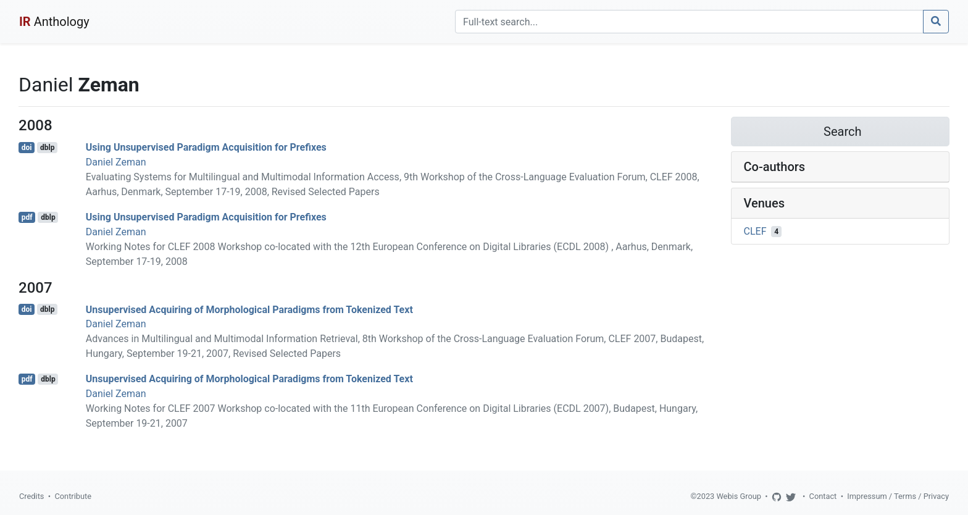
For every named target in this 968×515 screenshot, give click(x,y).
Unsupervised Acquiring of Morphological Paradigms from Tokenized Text (249, 309)
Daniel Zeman (116, 162)
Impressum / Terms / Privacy (898, 496)
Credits (31, 496)
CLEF (755, 231)
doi (27, 147)
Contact (823, 496)
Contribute (72, 496)
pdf (27, 217)
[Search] (689, 21)
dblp (47, 147)
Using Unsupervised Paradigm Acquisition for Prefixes (206, 147)
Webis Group (738, 496)
